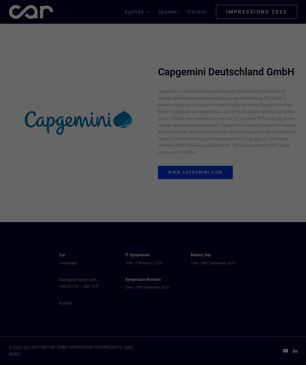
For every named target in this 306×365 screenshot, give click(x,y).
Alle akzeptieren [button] (153, 200)
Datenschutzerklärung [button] (155, 252)
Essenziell (92, 184)
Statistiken (146, 184)
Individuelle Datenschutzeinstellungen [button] (153, 242)
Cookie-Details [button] (129, 252)
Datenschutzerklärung (117, 169)
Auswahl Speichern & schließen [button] (153, 214)
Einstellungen (92, 174)
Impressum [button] (179, 252)
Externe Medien (205, 184)
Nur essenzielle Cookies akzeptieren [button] (153, 228)
